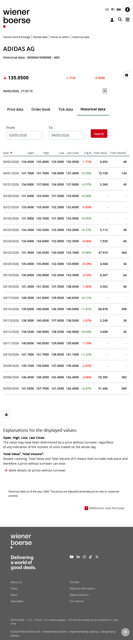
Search (99, 134)
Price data (15, 109)
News (14, 595)
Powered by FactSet (54, 631)
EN (119, 9)
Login (112, 20)
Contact (74, 582)
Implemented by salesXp (83, 631)
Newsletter (17, 601)
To (51, 127)
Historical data (93, 109)
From (10, 127)
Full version (77, 601)
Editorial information (82, 588)
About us (16, 582)
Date (6, 153)
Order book (40, 109)
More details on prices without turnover (37, 470)
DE (107, 9)
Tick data (65, 109)
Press (14, 588)
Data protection (79, 595)
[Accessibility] (127, 9)
